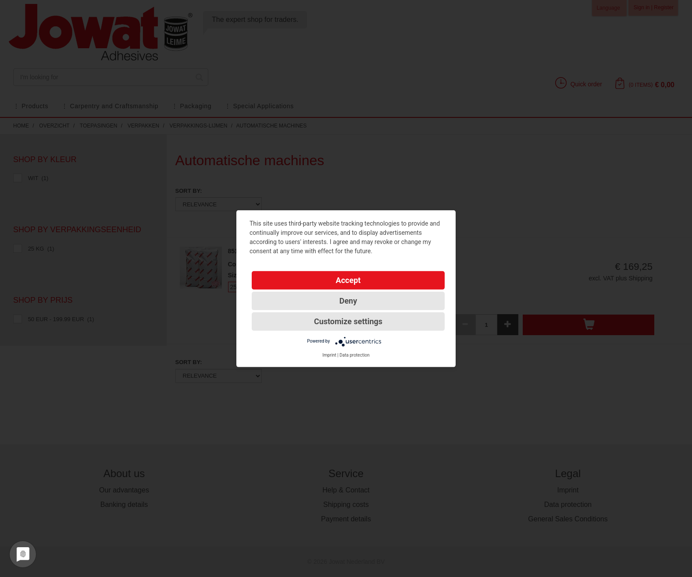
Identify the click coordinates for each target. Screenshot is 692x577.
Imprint (329, 354)
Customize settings (348, 321)
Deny (348, 300)
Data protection (354, 354)
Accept (348, 279)
